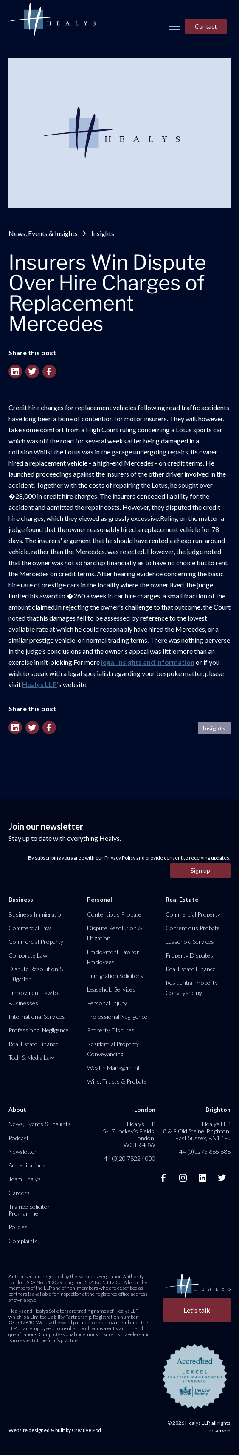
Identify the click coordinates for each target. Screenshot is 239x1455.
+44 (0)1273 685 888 (203, 1151)
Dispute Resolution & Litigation (36, 974)
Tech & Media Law (31, 1057)
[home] (51, 20)
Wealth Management (113, 1067)
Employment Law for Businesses (34, 997)
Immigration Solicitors (115, 975)
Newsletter (22, 1151)
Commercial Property (35, 941)
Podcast (18, 1138)
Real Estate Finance (33, 1043)
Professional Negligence (38, 1030)
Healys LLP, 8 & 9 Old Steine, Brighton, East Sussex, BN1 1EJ (197, 1130)
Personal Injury (107, 1002)
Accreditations (26, 1165)
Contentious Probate (114, 914)
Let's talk (196, 1310)
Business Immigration (36, 914)
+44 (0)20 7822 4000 (127, 1158)
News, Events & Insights (43, 233)
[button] (174, 26)
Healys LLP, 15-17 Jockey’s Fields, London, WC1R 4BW (127, 1134)
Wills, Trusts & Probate (117, 1081)
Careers (19, 1192)
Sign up (200, 870)
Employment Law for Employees (113, 957)
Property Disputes (111, 1030)
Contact (206, 26)
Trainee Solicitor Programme (29, 1210)
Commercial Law (29, 928)
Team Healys (24, 1178)
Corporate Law (27, 955)
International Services (36, 1016)
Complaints (23, 1241)
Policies (18, 1227)
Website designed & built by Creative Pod (54, 1430)
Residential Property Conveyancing (113, 1049)
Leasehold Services (111, 989)
